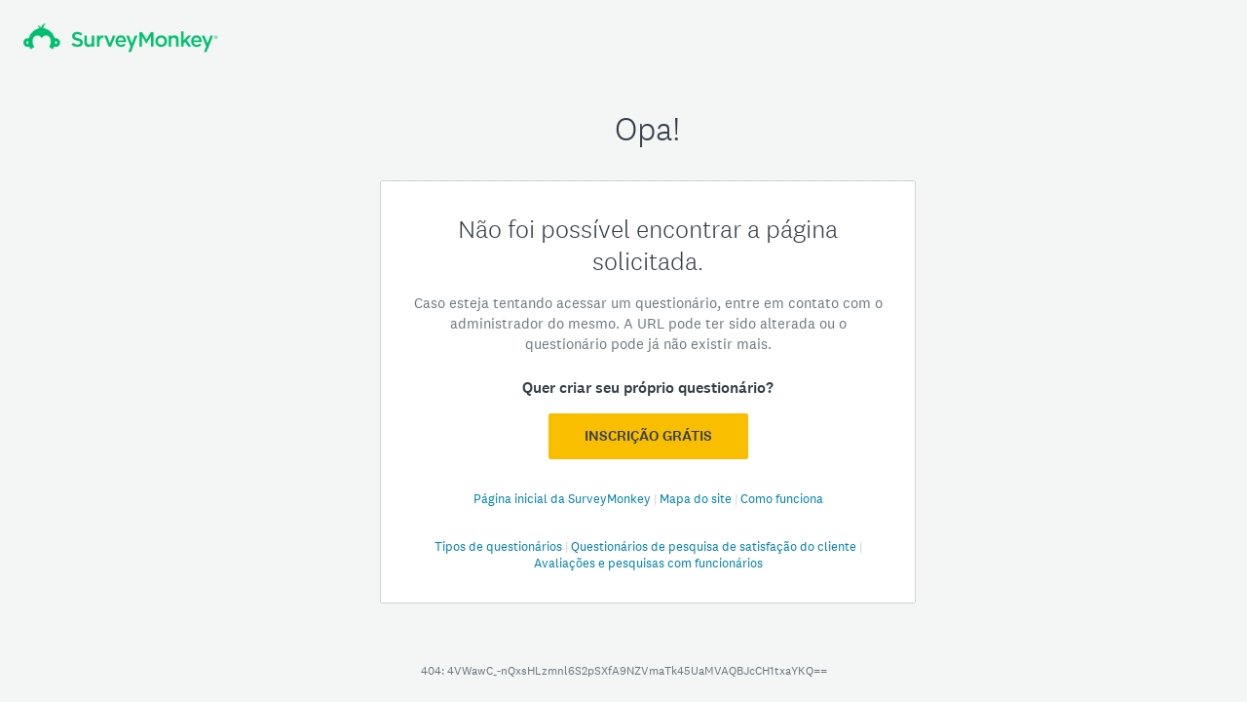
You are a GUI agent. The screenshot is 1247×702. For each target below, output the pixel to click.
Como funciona (781, 498)
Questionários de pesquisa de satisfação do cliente (715, 546)
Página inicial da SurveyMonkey (563, 498)
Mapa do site (697, 498)
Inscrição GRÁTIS (648, 436)
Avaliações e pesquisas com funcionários (648, 563)
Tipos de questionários (500, 546)
